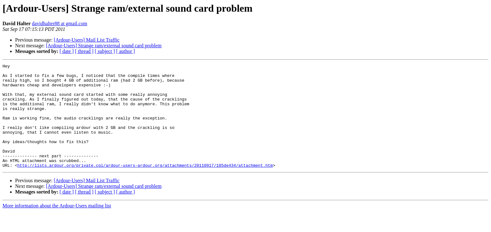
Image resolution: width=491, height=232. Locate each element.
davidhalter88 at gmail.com (59, 23)
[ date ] (67, 51)
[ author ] (125, 51)
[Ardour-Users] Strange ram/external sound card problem (104, 45)
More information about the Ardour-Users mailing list (57, 226)
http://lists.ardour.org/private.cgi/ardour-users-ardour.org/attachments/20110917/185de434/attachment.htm (145, 186)
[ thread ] (84, 51)
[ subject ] (105, 51)
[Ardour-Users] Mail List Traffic (87, 40)
